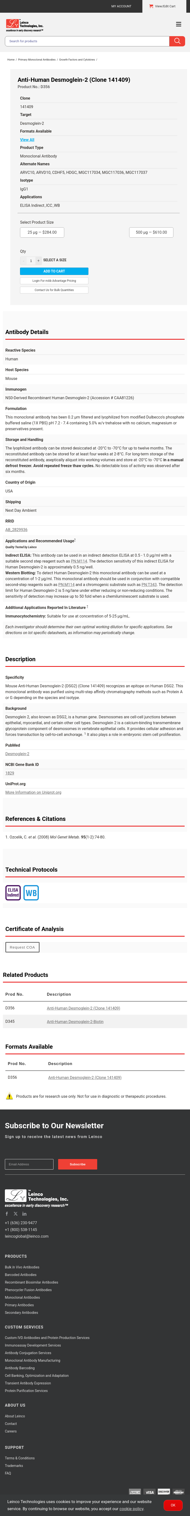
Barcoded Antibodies (21, 1275)
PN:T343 (149, 584)
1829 (9, 773)
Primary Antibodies (19, 1305)
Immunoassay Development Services (33, 1345)
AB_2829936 (16, 529)
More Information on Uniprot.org (33, 792)
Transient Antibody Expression (28, 1383)
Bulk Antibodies (22, 1267)
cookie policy (131, 1508)
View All (27, 139)
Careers (11, 1431)
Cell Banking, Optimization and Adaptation (37, 1376)
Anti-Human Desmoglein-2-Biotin (75, 1021)
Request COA (22, 947)
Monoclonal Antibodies (22, 1297)
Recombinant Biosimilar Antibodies (31, 1282)
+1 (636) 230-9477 (21, 1223)
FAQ (8, 1473)
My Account (121, 6)
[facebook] (7, 1214)
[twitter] (16, 1214)
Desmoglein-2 (17, 754)
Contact (11, 1424)
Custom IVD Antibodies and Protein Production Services (47, 1338)
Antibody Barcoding (20, 1368)
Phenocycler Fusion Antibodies (28, 1290)
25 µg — (42, 231)
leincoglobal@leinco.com (27, 1236)
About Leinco (15, 1416)
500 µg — (151, 231)
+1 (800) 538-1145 (21, 1229)
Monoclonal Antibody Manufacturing (32, 1360)
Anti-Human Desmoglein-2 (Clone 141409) (83, 1008)
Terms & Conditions (20, 1458)
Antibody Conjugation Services (28, 1353)
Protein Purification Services (26, 1391)
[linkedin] (24, 1214)
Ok (173, 1505)
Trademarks (14, 1466)
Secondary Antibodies (21, 1313)
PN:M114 (79, 561)
